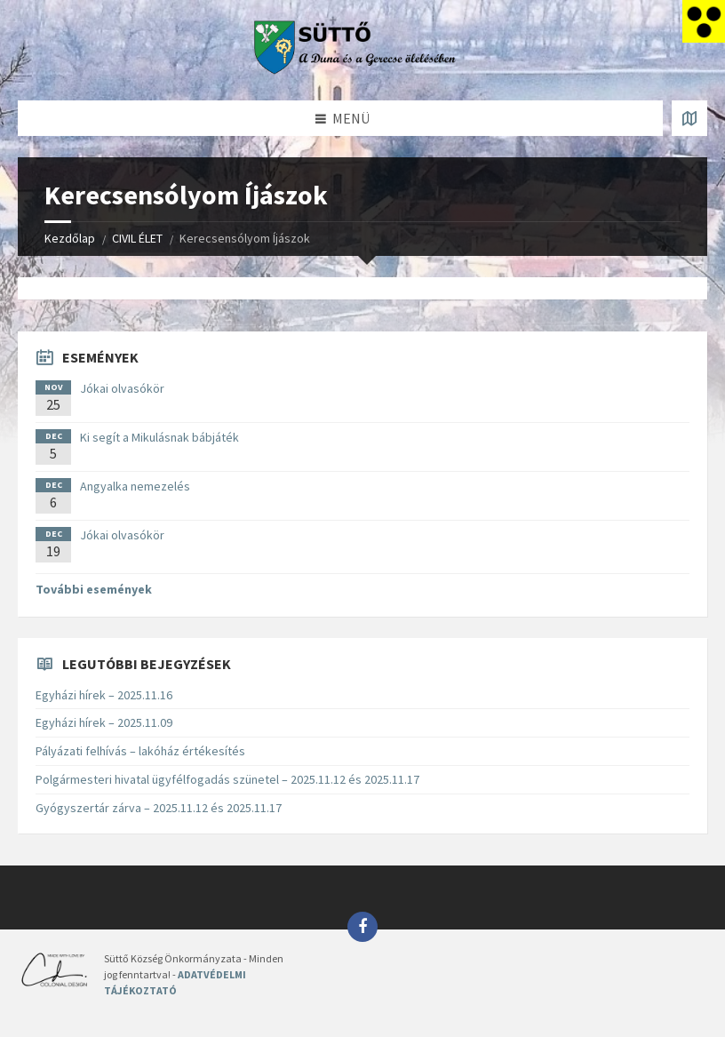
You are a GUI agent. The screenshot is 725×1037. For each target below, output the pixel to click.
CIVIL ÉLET (137, 238)
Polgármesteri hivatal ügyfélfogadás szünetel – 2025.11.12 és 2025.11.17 (227, 779)
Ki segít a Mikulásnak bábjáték (159, 437)
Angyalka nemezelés (135, 486)
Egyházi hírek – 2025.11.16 (104, 695)
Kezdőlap (69, 238)
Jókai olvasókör (122, 388)
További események (94, 589)
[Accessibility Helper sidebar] (703, 21)
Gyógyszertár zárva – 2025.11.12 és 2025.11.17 (159, 808)
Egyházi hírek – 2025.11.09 (104, 722)
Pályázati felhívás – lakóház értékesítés (140, 751)
